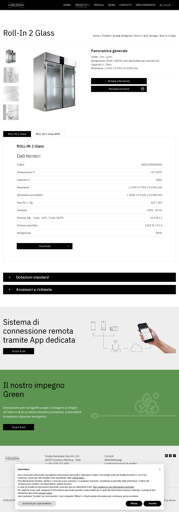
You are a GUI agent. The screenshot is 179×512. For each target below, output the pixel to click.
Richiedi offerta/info (119, 88)
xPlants (172, 507)
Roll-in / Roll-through (146, 43)
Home (96, 43)
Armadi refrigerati (122, 43)
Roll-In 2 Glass (168, 43)
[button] (159, 469)
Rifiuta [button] (134, 503)
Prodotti (106, 43)
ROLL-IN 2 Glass (17, 141)
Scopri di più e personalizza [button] (37, 503)
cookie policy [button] (78, 478)
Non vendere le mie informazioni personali (113, 487)
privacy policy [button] (45, 493)
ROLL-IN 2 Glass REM (48, 141)
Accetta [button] (152, 503)
